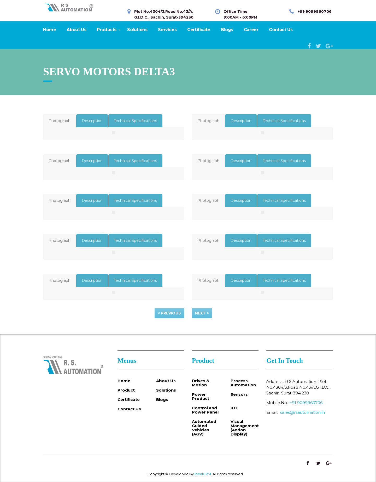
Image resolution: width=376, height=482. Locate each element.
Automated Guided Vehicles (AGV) (204, 428)
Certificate (198, 29)
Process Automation (243, 383)
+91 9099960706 (306, 402)
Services (167, 29)
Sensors (239, 394)
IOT (234, 408)
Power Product (200, 396)
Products (106, 29)
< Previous (169, 313)
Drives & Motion (200, 383)
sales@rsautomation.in (302, 412)
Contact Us (280, 29)
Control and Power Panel (205, 410)
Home (49, 29)
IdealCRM (203, 474)
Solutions (137, 29)
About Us (76, 29)
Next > (202, 313)
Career (251, 29)
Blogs (227, 29)
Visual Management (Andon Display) (245, 428)
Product (126, 390)
